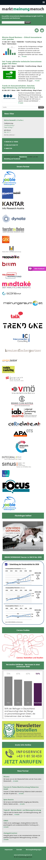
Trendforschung (9, 125)
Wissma (6, 777)
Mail (37, 30)
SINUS (5, 821)
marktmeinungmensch (23, 9)
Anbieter (8, 148)
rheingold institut (10, 833)
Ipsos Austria (8, 800)
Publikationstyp (11, 145)
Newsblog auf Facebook (12, 159)
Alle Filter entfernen (9, 135)
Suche (41, 107)
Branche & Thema (11, 142)
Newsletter (23, 157)
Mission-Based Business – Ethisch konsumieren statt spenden (22, 38)
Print (42, 30)
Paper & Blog (8, 127)
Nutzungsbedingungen (33, 849)
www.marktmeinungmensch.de (23, 855)
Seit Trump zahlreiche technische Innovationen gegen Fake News (22, 63)
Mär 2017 (7, 132)
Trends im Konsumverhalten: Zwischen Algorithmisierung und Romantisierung (18, 87)
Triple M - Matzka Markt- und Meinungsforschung (22, 810)
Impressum (9, 849)
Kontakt (19, 849)
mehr (25, 56)
